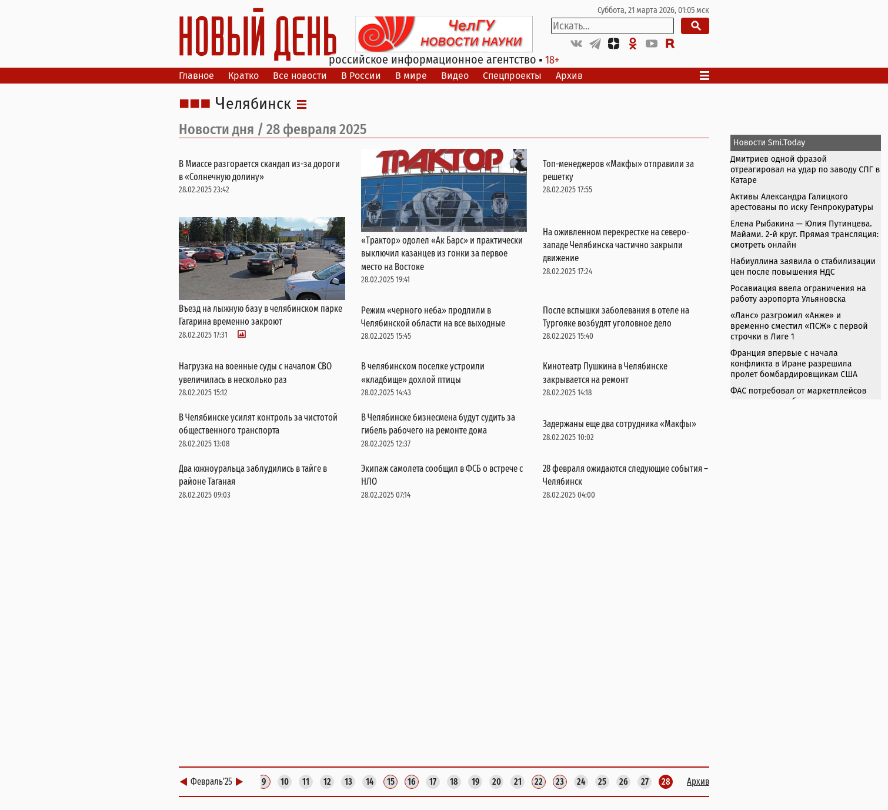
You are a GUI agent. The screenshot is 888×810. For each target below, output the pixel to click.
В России (361, 75)
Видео (455, 75)
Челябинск (253, 104)
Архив (569, 75)
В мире (411, 75)
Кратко (243, 75)
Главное (196, 75)
